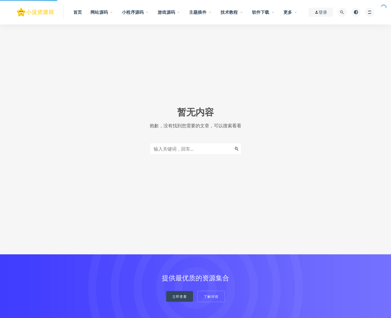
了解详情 (211, 297)
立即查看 (179, 297)
